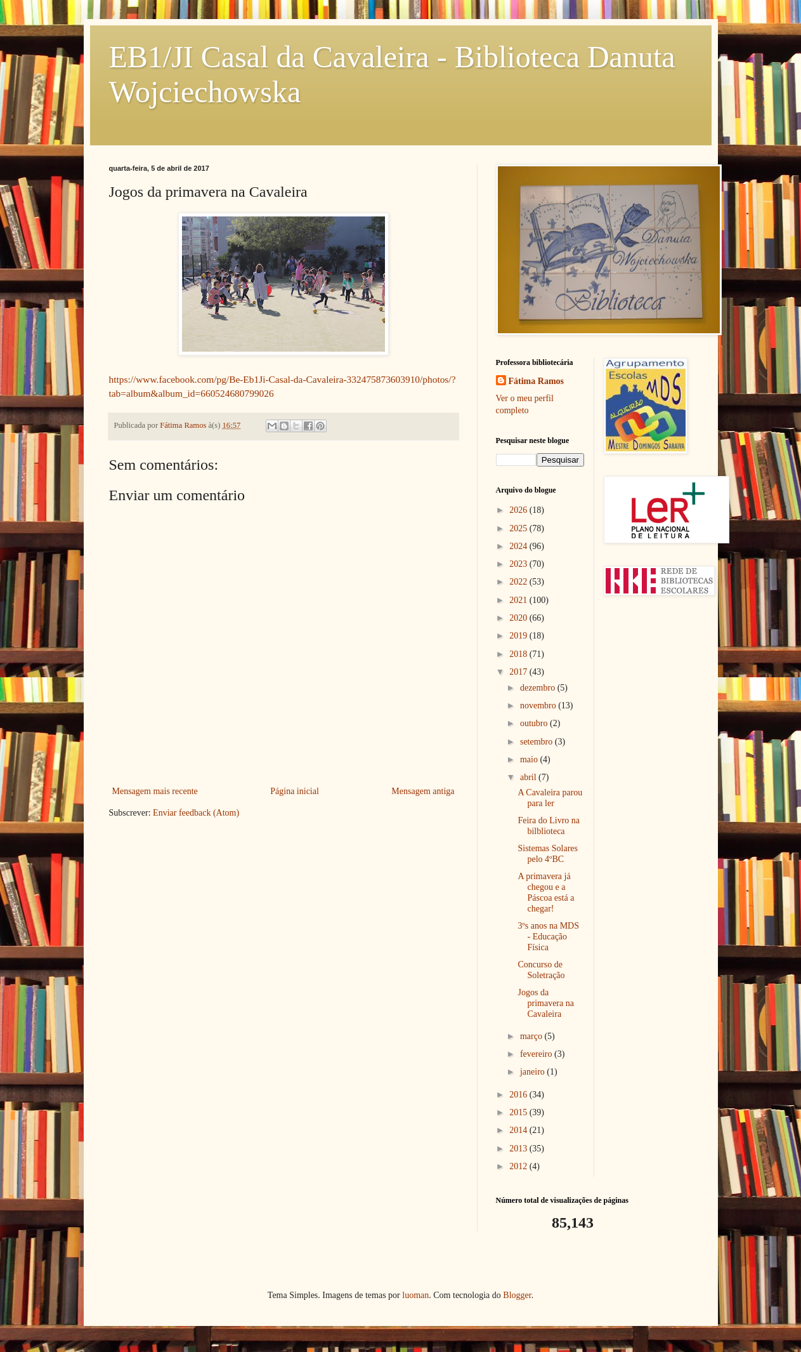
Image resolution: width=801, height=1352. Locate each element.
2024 (519, 546)
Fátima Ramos (536, 381)
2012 (519, 1166)
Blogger (517, 1295)
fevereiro (537, 1054)
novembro (539, 705)
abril (529, 777)
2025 (519, 528)
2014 (519, 1130)
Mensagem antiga (422, 791)
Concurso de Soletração (541, 970)
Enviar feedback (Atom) (196, 813)
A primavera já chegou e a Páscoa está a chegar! (546, 892)
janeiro (533, 1072)
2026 (519, 510)
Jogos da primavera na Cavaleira (545, 1003)
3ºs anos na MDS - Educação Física (548, 936)
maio (530, 759)
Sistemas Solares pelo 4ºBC (548, 854)
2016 (519, 1094)
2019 (519, 635)
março (532, 1036)
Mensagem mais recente (155, 791)
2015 (519, 1112)
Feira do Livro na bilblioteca (549, 826)
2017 (519, 672)
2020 (519, 618)
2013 (519, 1148)
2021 (519, 600)
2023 (519, 564)
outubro (535, 723)
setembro (537, 741)
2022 (519, 582)
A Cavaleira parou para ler (550, 798)
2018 (519, 654)
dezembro (538, 688)
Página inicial (294, 791)
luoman (415, 1295)
